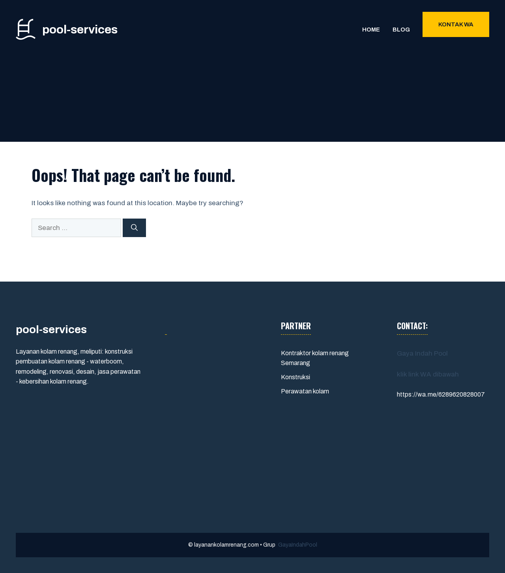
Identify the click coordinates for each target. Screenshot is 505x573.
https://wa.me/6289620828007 (441, 394)
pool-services (80, 29)
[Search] (134, 228)
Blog (401, 29)
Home (371, 29)
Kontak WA (455, 24)
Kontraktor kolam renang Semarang (315, 358)
